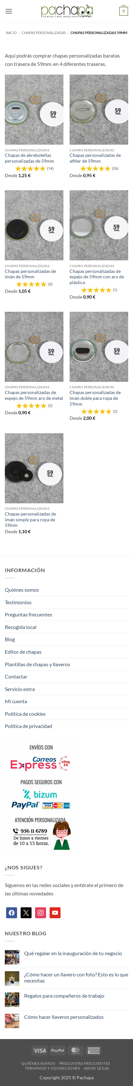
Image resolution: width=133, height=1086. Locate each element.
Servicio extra (20, 689)
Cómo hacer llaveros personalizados (64, 1017)
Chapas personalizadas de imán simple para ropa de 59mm (30, 519)
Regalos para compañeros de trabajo (64, 995)
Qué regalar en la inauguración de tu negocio (73, 953)
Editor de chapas (23, 652)
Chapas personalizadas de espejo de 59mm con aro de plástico (97, 277)
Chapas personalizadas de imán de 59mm (30, 274)
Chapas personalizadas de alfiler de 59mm (95, 158)
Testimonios (18, 602)
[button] (9, 11)
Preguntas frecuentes (28, 614)
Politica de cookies (25, 714)
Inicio (11, 33)
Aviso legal (97, 1068)
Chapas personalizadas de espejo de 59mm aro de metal (34, 395)
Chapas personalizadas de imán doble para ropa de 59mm (95, 398)
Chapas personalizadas (44, 33)
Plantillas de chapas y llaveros (37, 664)
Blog (10, 639)
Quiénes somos (22, 590)
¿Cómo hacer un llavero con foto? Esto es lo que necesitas (76, 977)
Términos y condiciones (52, 1068)
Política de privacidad (28, 726)
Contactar (16, 676)
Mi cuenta (16, 701)
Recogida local (20, 627)
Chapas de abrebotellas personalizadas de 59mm (29, 158)
